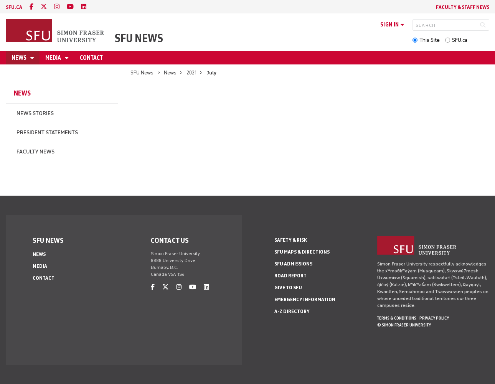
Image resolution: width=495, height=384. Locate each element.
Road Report (290, 275)
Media (53, 57)
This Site (429, 40)
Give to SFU (288, 287)
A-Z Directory (292, 311)
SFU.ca (459, 40)
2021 (191, 73)
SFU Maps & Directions (302, 252)
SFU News (139, 38)
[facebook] (31, 6)
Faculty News (35, 151)
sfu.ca (14, 7)
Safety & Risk (290, 240)
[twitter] (44, 6)
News (20, 57)
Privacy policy (434, 318)
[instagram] (56, 6)
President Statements (47, 132)
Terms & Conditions (396, 318)
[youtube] (70, 6)
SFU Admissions (293, 263)
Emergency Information (304, 299)
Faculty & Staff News (462, 7)
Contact (91, 57)
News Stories (35, 113)
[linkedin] (83, 6)
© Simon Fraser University (404, 325)
